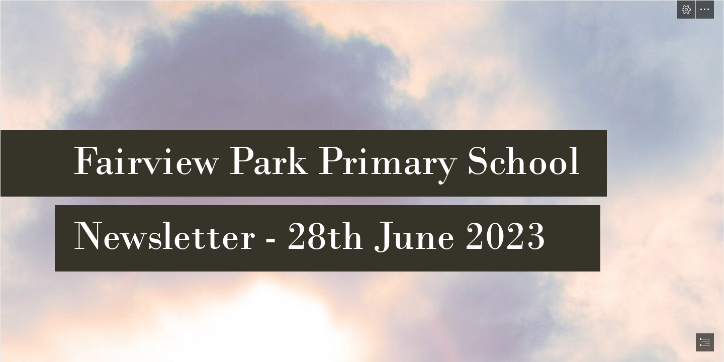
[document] (362, 181)
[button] (686, 10)
